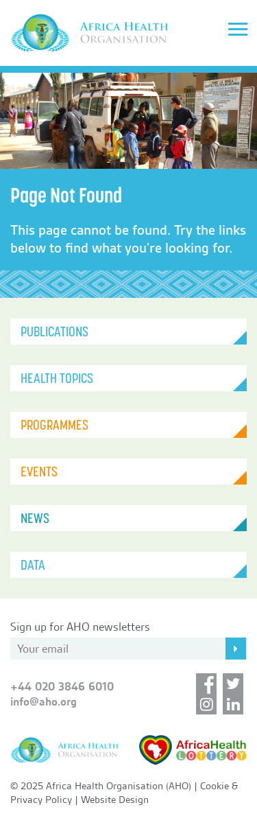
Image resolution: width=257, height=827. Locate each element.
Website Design (115, 799)
